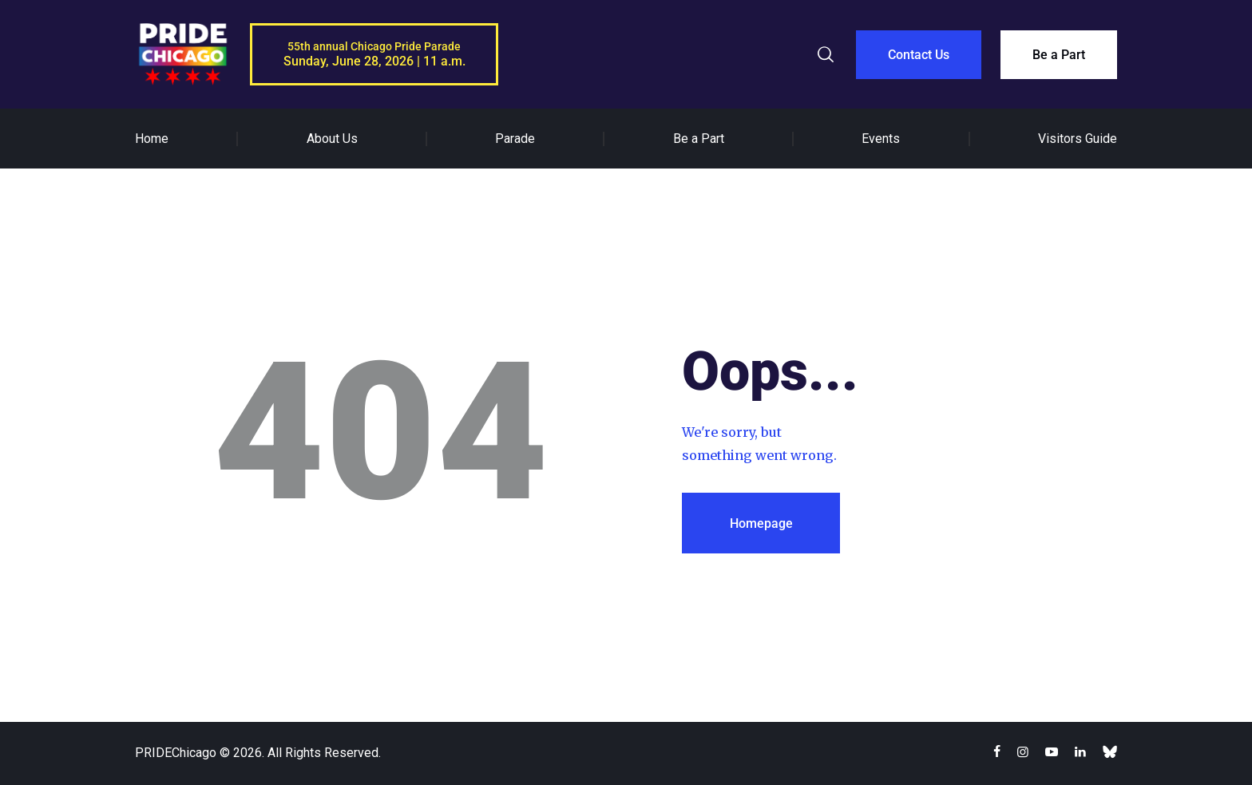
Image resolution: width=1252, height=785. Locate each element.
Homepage (761, 523)
